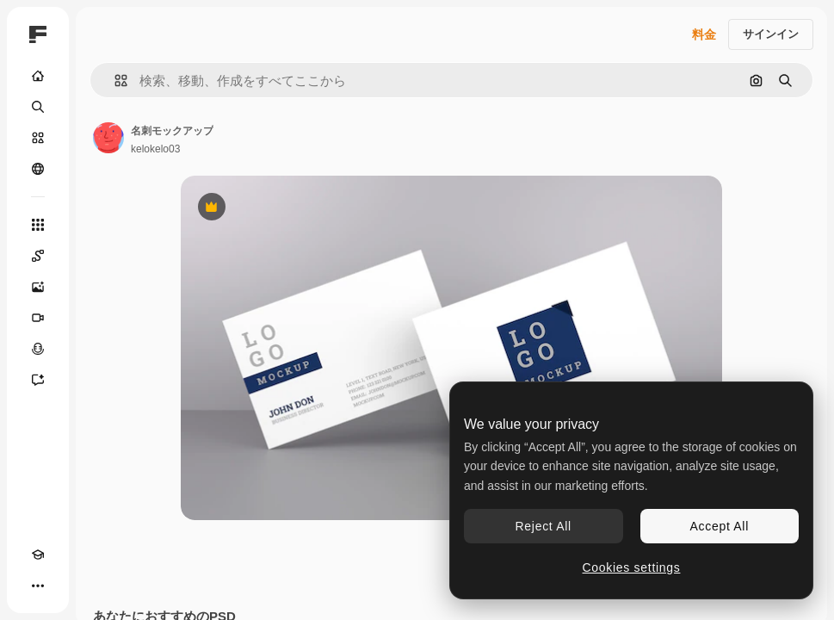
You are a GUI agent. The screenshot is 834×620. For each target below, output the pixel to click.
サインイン (771, 34)
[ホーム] (38, 76)
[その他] (38, 585)
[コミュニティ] (38, 169)
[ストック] (38, 138)
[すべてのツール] (38, 225)
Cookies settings (632, 567)
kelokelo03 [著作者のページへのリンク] (155, 149)
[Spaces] (38, 256)
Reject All (543, 526)
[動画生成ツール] (38, 318)
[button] (114, 80)
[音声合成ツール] (38, 349)
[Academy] (38, 554)
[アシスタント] (38, 380)
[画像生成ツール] (38, 287)
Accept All (719, 526)
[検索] (38, 107)
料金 (704, 34)
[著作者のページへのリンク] (108, 137)
